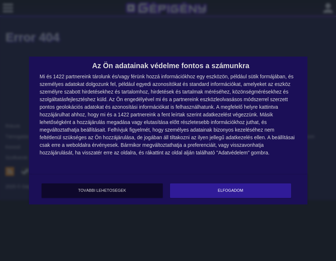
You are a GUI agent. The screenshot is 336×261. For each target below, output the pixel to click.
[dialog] (168, 130)
